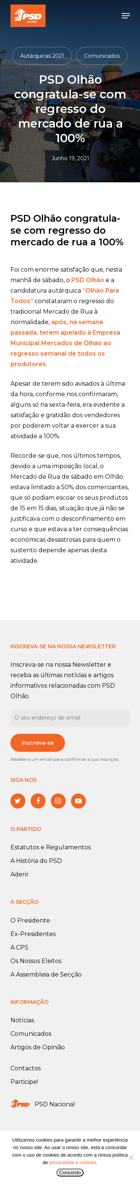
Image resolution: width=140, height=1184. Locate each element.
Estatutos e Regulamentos (50, 847)
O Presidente (30, 920)
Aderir (19, 874)
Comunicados (102, 56)
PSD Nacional (55, 1104)
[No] (130, 1157)
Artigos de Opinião (37, 1047)
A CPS (19, 947)
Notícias (22, 1020)
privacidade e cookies (72, 1162)
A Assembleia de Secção (46, 974)
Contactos (25, 1068)
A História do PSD (36, 860)
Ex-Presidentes (33, 934)
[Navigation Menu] (126, 16)
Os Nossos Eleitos (35, 961)
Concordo (70, 1172)
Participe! (24, 1081)
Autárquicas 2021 (42, 56)
